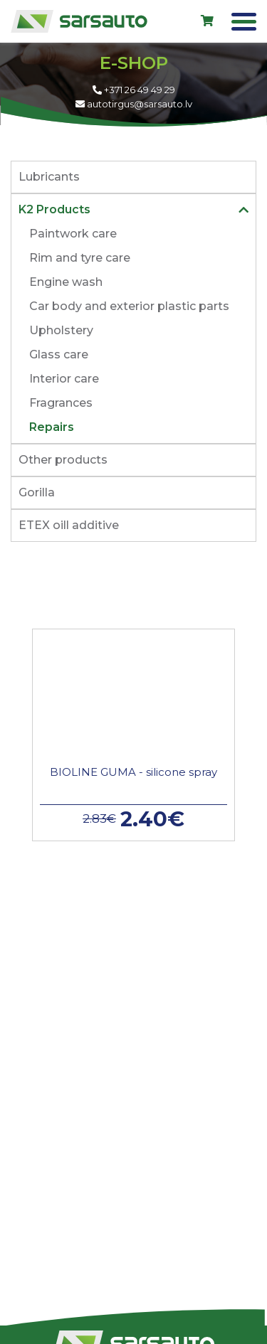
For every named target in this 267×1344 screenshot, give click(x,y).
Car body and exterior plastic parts (129, 306)
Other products (63, 459)
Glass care (58, 354)
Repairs (51, 427)
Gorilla (37, 492)
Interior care (64, 378)
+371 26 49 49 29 (134, 89)
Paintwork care (73, 233)
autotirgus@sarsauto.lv (133, 104)
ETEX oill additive (69, 525)
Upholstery (61, 330)
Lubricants (49, 176)
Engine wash (66, 282)
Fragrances (61, 403)
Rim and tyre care (79, 258)
